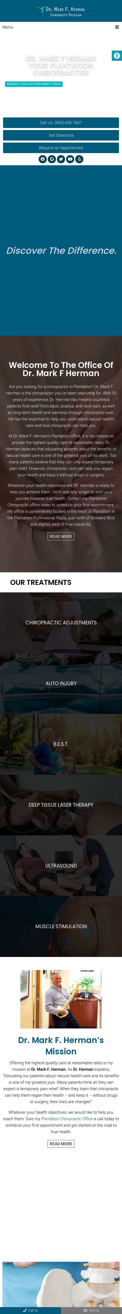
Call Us (30, 1310)
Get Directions (61, 135)
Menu (7, 27)
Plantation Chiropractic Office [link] (67, 1118)
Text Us (91, 1310)
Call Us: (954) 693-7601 (61, 122)
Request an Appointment (61, 147)
